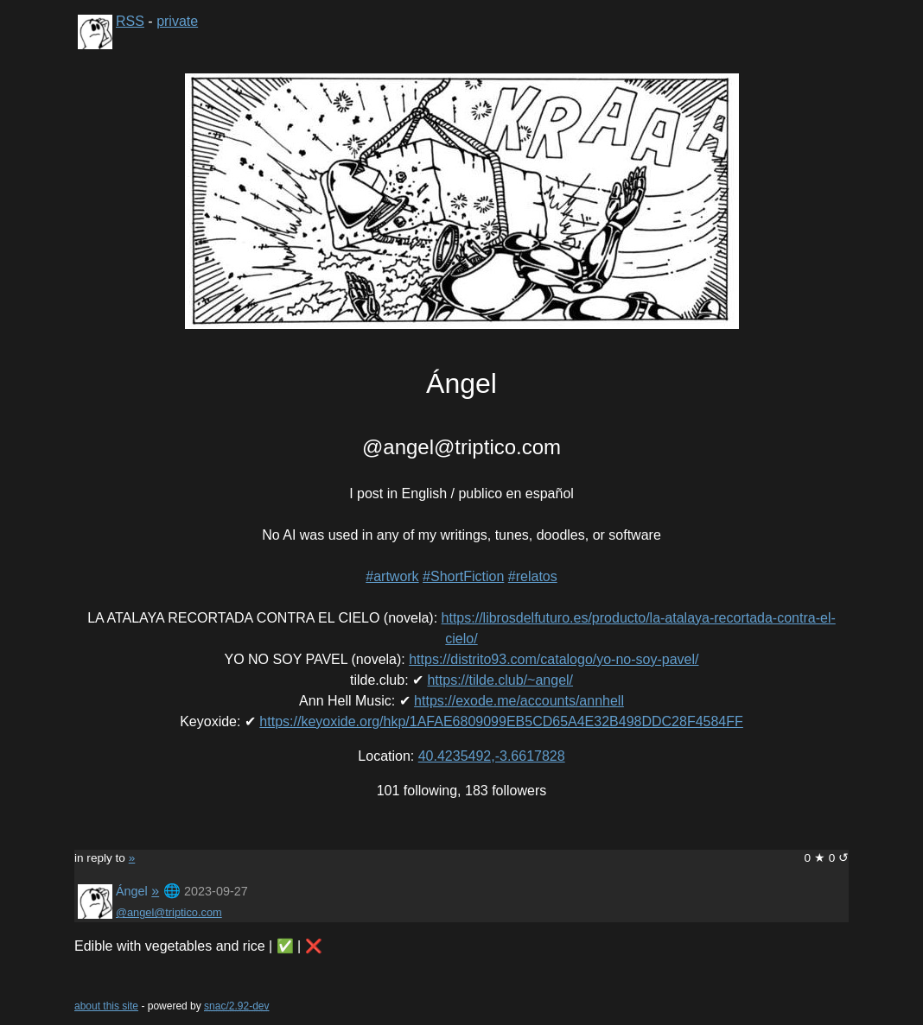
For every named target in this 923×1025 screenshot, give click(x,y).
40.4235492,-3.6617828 (491, 756)
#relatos (532, 576)
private (177, 21)
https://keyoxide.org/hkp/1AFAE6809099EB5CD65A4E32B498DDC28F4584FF (500, 721)
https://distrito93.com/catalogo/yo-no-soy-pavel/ (553, 659)
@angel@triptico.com (169, 912)
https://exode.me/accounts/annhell (519, 700)
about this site (106, 1006)
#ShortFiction (463, 576)
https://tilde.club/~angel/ (500, 680)
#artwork (392, 576)
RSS (130, 21)
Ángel (132, 891)
